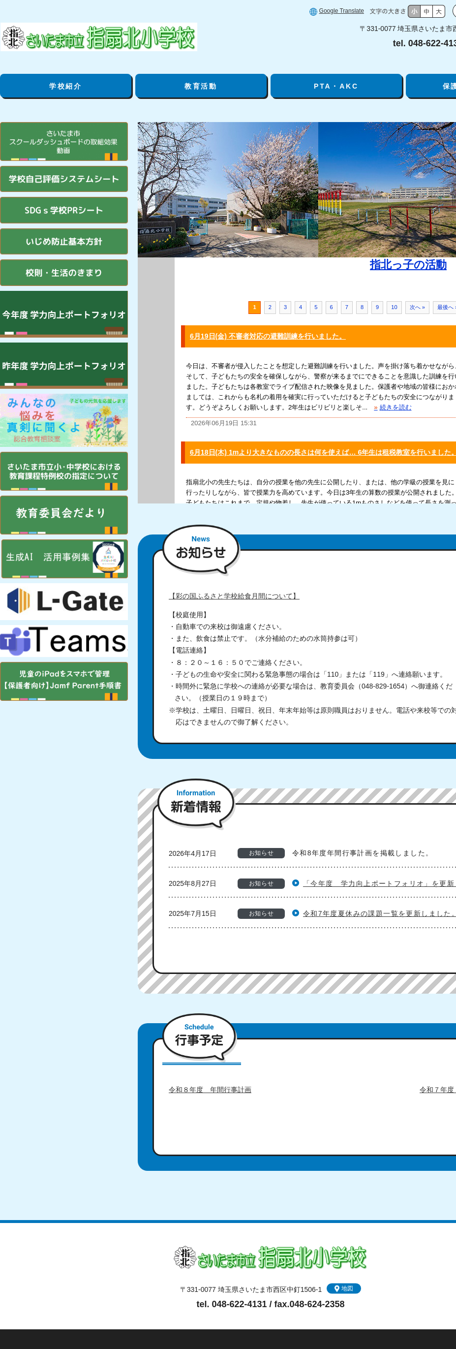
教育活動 (200, 86)
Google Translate (341, 10)
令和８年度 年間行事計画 (210, 1090)
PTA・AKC (336, 86)
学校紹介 (65, 86)
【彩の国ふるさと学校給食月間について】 (234, 596)
